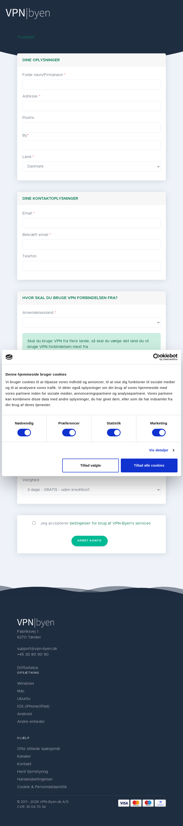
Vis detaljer (158, 450)
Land (28, 157)
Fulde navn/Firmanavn (44, 75)
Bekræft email (36, 235)
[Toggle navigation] (175, 13)
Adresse (31, 96)
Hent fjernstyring (32, 772)
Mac (21, 691)
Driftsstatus (27, 668)
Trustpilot (26, 37)
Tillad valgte (90, 465)
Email (28, 213)
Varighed (30, 480)
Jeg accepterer (95, 523)
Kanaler (24, 756)
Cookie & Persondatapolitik (42, 787)
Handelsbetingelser (35, 779)
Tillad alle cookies (149, 465)
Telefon (29, 256)
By (25, 135)
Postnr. (28, 118)
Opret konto (89, 540)
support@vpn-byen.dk (37, 649)
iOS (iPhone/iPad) (33, 706)
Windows (25, 683)
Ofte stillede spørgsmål (38, 749)
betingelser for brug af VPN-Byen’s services (110, 523)
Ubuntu (23, 699)
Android (24, 714)
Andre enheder (31, 722)
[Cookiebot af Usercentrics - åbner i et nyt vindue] (157, 357)
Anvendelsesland (39, 313)
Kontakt (24, 764)
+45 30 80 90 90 (33, 654)
